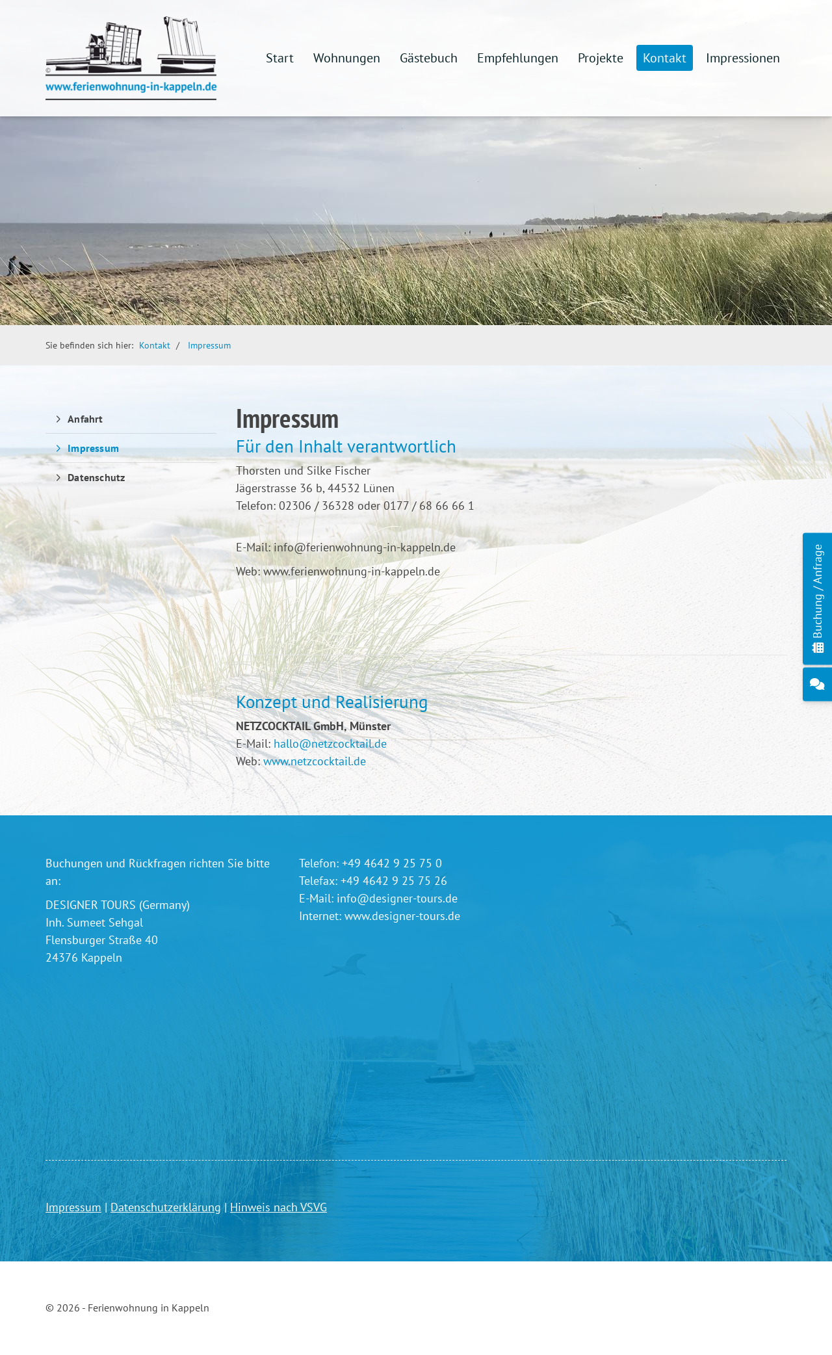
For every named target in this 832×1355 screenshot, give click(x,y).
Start (280, 57)
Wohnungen (346, 57)
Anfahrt (85, 418)
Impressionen (743, 57)
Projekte (600, 57)
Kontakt (664, 57)
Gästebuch (429, 57)
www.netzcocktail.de (314, 761)
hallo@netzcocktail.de (330, 743)
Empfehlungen (517, 57)
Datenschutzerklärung (165, 1207)
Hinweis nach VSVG (278, 1207)
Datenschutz (96, 477)
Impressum (209, 345)
